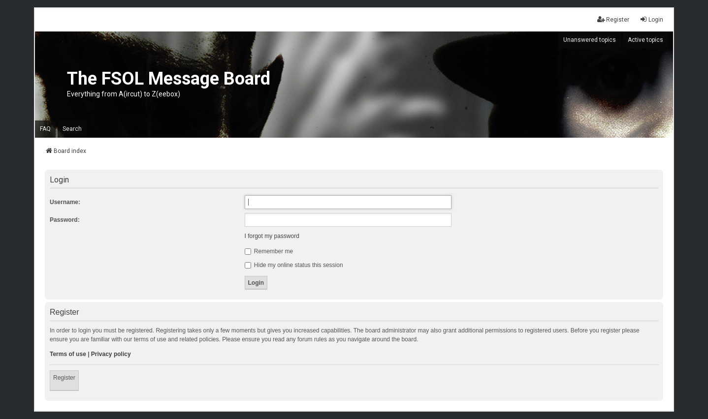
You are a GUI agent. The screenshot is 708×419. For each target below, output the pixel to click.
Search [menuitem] (72, 128)
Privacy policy (111, 354)
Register (64, 377)
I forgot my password (272, 236)
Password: (65, 219)
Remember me (269, 251)
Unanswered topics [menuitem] (589, 39)
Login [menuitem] (651, 19)
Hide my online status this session (294, 265)
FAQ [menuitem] (45, 128)
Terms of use (68, 354)
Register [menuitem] (613, 19)
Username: (65, 202)
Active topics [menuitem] (645, 39)
